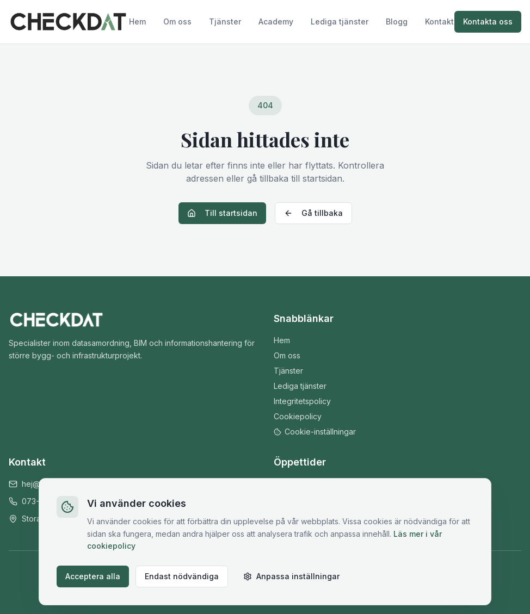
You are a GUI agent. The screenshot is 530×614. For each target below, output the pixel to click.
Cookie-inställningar (315, 431)
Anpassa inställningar (291, 576)
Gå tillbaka (313, 213)
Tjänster (225, 21)
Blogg (397, 21)
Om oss (177, 21)
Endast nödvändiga (182, 576)
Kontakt (439, 21)
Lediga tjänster (339, 21)
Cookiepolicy (298, 416)
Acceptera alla (92, 576)
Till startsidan (222, 213)
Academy (275, 21)
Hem (137, 21)
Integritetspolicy (302, 401)
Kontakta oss (488, 21)
